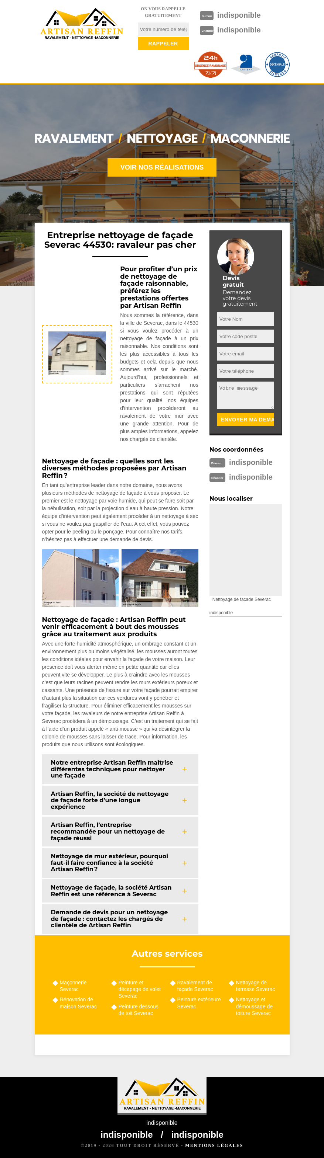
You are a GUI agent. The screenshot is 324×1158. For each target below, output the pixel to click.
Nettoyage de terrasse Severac (255, 986)
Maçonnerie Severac (73, 986)
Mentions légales (214, 1145)
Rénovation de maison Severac (78, 1003)
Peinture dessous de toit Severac (138, 1010)
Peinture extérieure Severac (199, 1003)
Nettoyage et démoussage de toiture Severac (254, 1006)
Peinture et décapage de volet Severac (140, 989)
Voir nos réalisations (162, 167)
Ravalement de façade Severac (195, 986)
